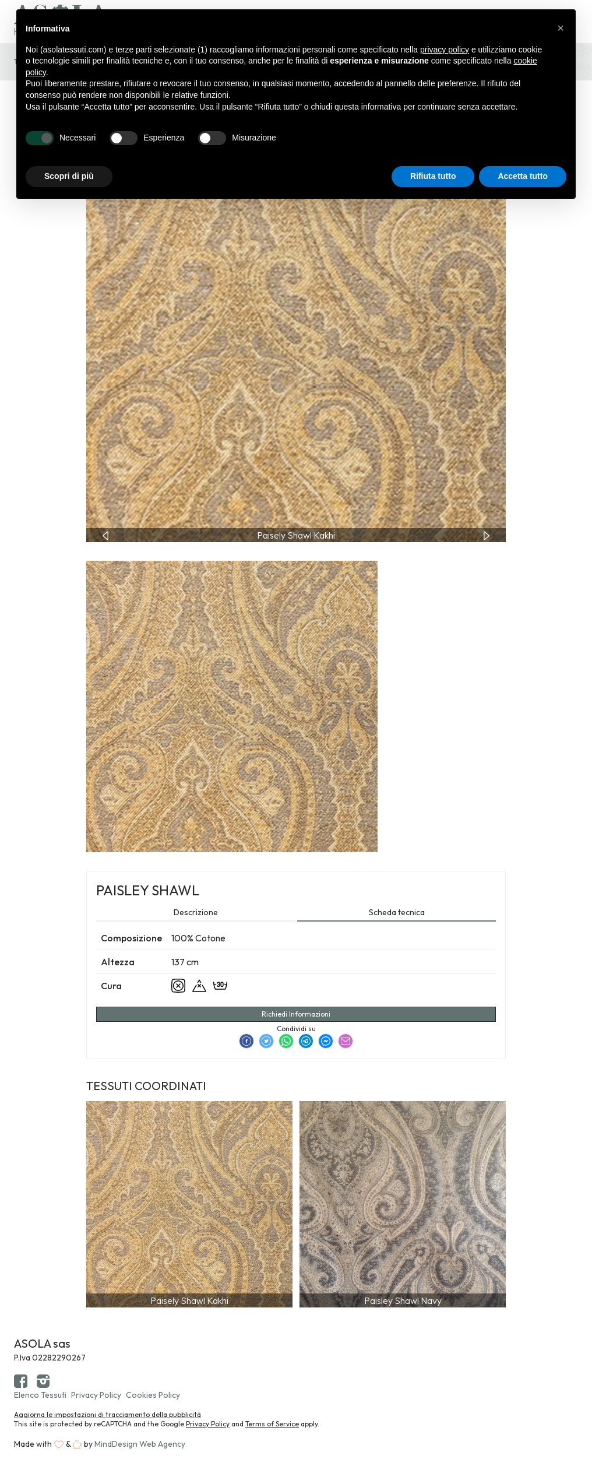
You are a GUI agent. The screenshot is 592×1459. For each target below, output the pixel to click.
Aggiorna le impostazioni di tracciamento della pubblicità (107, 1414)
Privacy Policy (96, 1395)
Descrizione (196, 912)
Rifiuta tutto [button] (433, 176)
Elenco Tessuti (40, 1395)
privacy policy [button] (444, 49)
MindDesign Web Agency (139, 1444)
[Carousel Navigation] (296, 535)
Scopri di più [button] (69, 176)
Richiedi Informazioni (296, 1014)
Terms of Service (272, 1423)
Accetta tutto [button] (523, 176)
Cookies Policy (153, 1395)
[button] (560, 28)
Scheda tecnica (397, 912)
